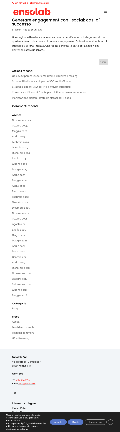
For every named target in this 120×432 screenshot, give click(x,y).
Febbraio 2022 (20, 196)
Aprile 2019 (18, 262)
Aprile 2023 (18, 174)
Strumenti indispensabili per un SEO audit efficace (41, 81)
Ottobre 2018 (20, 278)
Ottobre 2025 (20, 125)
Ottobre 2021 (19, 218)
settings (24, 429)
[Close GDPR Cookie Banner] (110, 422)
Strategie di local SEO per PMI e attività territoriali (41, 86)
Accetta (57, 422)
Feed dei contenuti (23, 327)
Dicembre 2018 (21, 267)
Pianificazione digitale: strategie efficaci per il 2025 (41, 97)
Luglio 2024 (19, 158)
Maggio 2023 (19, 169)
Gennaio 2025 (20, 147)
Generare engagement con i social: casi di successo (56, 22)
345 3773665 (21, 3)
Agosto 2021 (19, 224)
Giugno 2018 (19, 289)
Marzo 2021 (18, 251)
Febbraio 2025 (20, 142)
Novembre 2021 (21, 213)
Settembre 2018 (21, 284)
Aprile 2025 (18, 136)
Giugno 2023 (19, 163)
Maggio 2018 (19, 295)
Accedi (16, 321)
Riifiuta (74, 422)
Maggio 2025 (19, 131)
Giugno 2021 (19, 235)
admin (18, 29)
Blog (40, 29)
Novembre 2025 (21, 120)
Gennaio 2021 (20, 257)
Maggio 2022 (19, 180)
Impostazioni (95, 422)
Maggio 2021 (19, 240)
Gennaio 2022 (20, 202)
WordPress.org (21, 338)
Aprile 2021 (18, 246)
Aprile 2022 (18, 185)
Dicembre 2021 (21, 207)
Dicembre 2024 (21, 153)
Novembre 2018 (21, 273)
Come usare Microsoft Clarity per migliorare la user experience (49, 92)
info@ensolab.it (27, 383)
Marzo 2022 (19, 191)
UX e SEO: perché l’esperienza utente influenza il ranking (45, 76)
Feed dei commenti (23, 332)
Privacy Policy (19, 408)
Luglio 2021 (19, 229)
